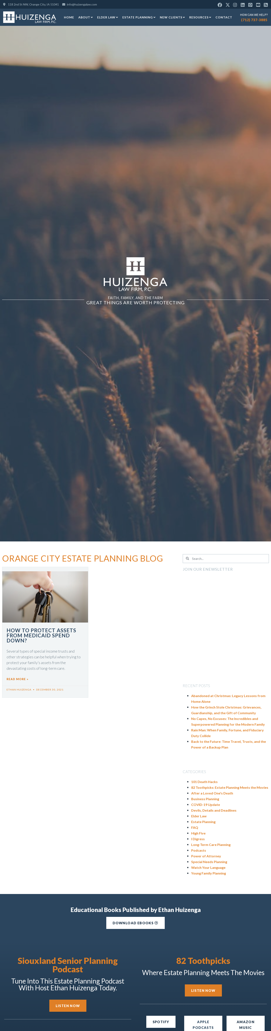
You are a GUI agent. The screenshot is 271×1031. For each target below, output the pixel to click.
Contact (224, 17)
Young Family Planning (208, 873)
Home (69, 17)
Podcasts (198, 850)
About (85, 17)
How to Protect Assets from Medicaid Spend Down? (41, 635)
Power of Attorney (206, 856)
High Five (198, 833)
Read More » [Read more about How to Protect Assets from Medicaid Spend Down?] (17, 679)
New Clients (172, 17)
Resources (200, 17)
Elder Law (107, 17)
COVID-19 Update (205, 805)
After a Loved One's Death (212, 793)
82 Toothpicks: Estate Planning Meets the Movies (229, 787)
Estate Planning (139, 17)
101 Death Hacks (204, 782)
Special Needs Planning (209, 862)
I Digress (198, 839)
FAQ (194, 827)
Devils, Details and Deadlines (213, 810)
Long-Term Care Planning (211, 845)
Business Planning (205, 799)
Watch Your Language (208, 867)
